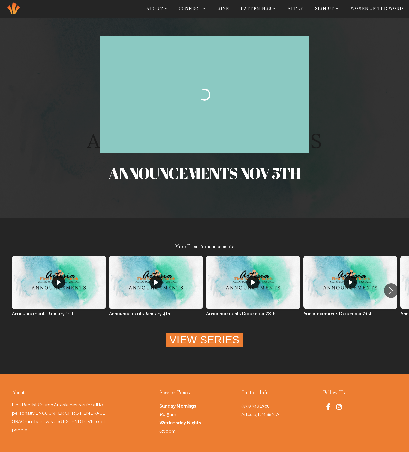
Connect (192, 9)
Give (223, 9)
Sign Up (327, 9)
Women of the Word (376, 9)
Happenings (258, 9)
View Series (205, 340)
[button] (391, 290)
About (156, 9)
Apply (295, 9)
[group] (59, 290)
